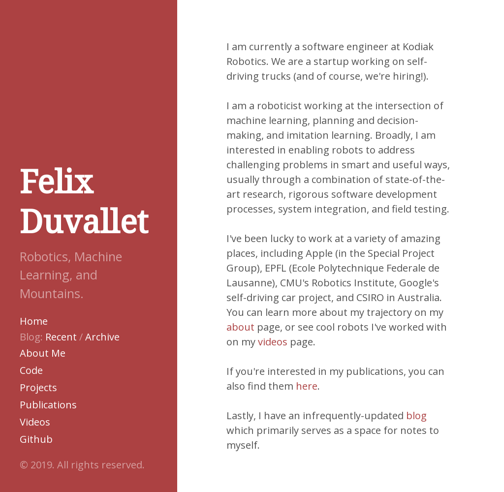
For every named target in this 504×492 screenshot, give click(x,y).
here (306, 386)
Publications (48, 404)
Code (31, 370)
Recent (61, 336)
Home (34, 321)
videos (272, 341)
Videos (35, 422)
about (240, 327)
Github (36, 439)
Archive (102, 336)
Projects (38, 387)
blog (416, 415)
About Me (42, 353)
